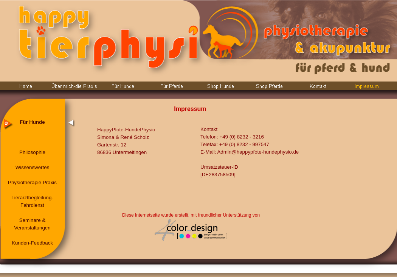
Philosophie (32, 152)
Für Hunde (32, 122)
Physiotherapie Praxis (32, 182)
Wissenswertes (33, 167)
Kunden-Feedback (32, 243)
